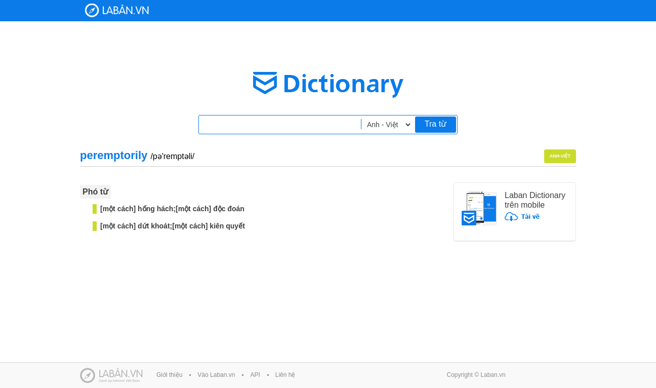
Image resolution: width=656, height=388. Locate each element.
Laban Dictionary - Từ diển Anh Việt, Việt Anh (117, 10)
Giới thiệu (169, 374)
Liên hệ (285, 374)
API (255, 374)
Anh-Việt (560, 156)
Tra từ (435, 124)
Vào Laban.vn (216, 374)
